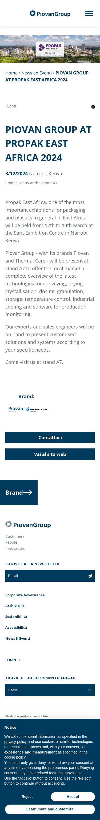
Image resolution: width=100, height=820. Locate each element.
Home (11, 73)
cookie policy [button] (14, 757)
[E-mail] (45, 576)
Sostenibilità (16, 616)
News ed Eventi (36, 73)
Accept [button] (73, 796)
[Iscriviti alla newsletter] (90, 576)
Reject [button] (27, 796)
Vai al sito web (50, 454)
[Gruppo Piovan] (50, 13)
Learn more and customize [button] (50, 809)
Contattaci (50, 437)
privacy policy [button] (15, 741)
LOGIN (10, 659)
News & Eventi (17, 638)
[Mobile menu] (89, 15)
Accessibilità (16, 627)
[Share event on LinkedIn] (93, 107)
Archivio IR (14, 605)
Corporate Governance (25, 595)
